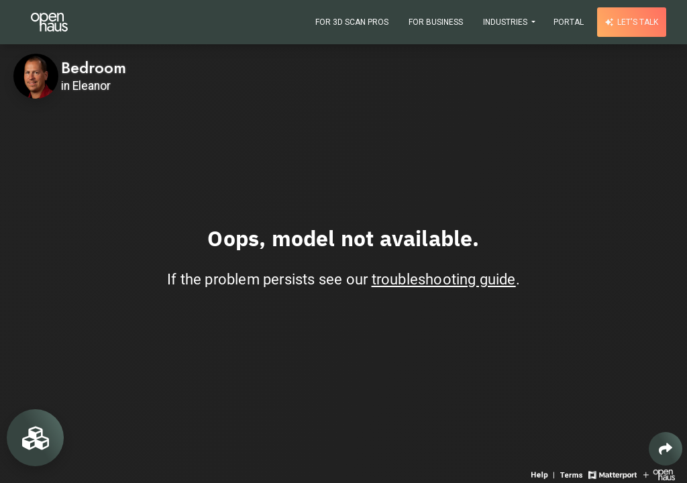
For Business (436, 22)
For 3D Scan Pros (351, 22)
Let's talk (631, 22)
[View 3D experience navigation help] (544, 474)
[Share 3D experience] (665, 449)
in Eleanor (86, 86)
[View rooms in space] (35, 437)
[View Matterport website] (612, 474)
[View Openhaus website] (659, 474)
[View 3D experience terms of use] (572, 474)
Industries (506, 22)
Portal (568, 22)
